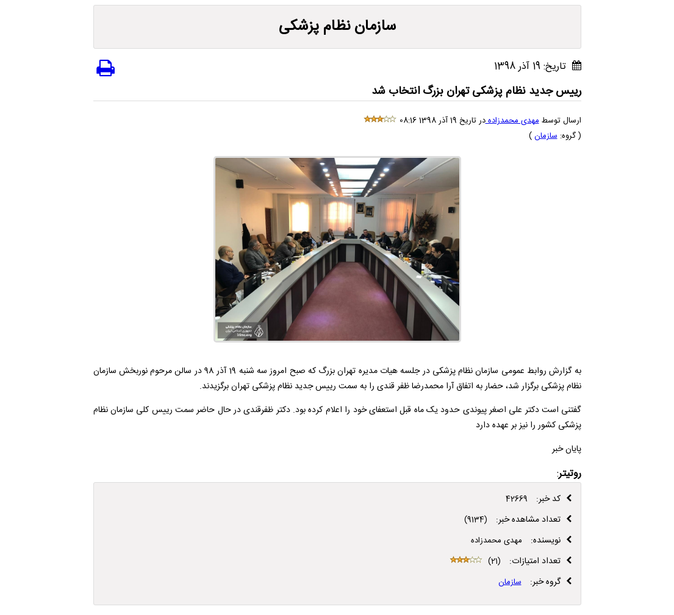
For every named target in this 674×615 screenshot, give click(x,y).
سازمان (545, 136)
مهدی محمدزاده (512, 120)
